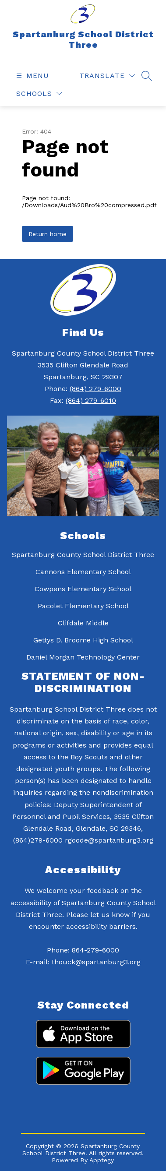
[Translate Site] (107, 75)
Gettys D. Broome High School (83, 640)
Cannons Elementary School (83, 572)
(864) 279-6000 (95, 388)
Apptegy (101, 1160)
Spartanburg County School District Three (83, 554)
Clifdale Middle (83, 623)
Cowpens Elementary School (83, 589)
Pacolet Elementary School (83, 606)
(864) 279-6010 (91, 400)
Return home (47, 233)
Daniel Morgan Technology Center (83, 657)
